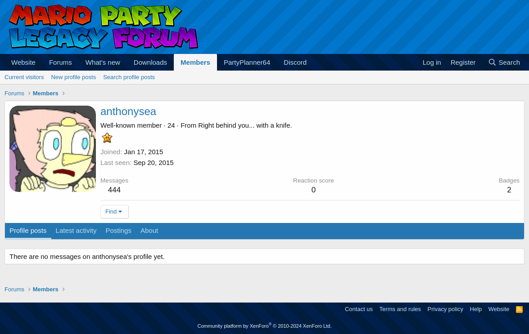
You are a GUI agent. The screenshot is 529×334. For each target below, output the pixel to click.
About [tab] (149, 230)
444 (114, 190)
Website (23, 62)
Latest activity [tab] (76, 230)
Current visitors (24, 77)
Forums (60, 62)
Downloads (150, 62)
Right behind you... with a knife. (245, 125)
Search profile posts (129, 77)
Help (476, 309)
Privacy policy (445, 309)
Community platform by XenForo (265, 326)
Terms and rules (400, 309)
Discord (295, 62)
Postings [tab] (118, 230)
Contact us (359, 309)
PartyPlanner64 (247, 62)
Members (195, 62)
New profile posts (73, 77)
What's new (103, 62)
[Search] (504, 62)
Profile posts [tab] (28, 230)
